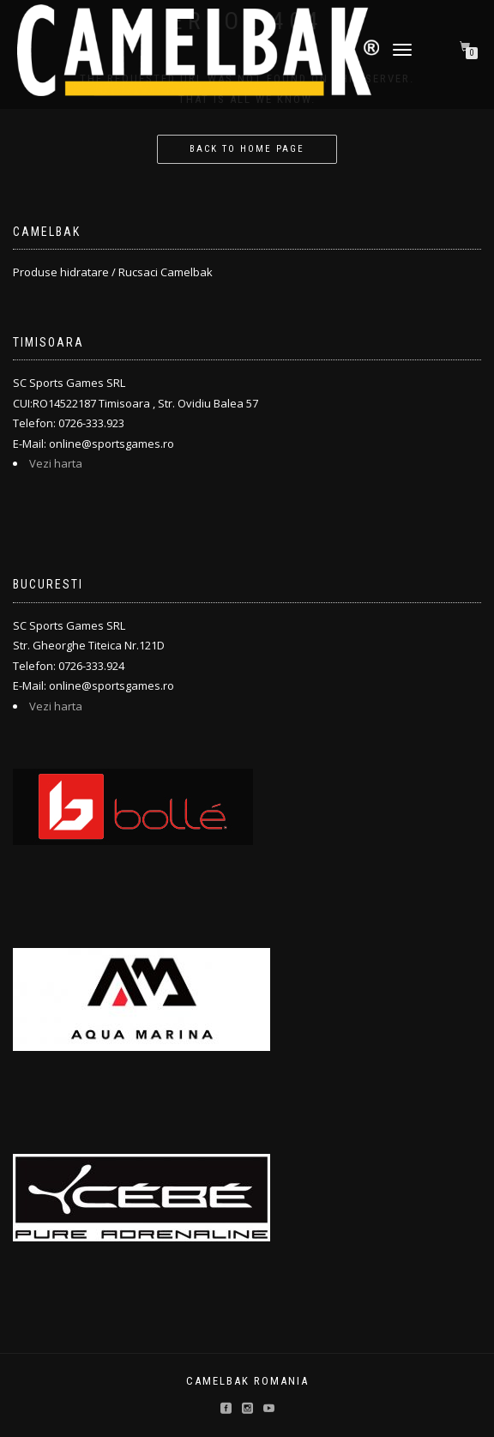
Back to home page (247, 148)
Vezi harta (55, 463)
